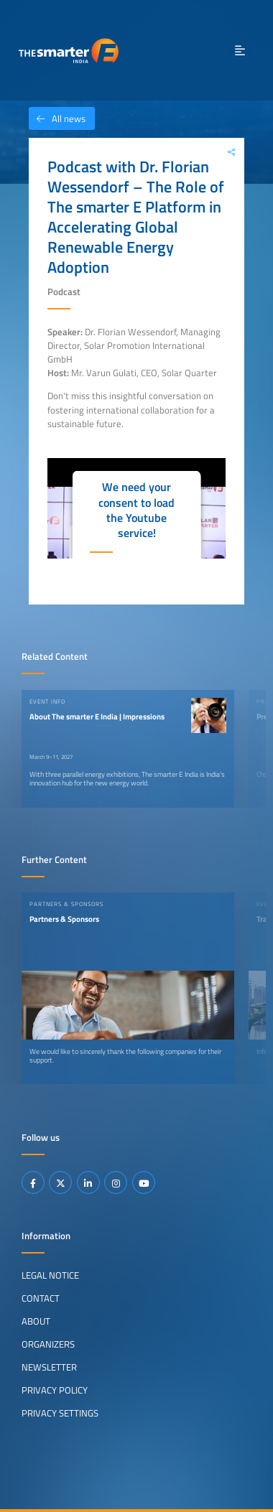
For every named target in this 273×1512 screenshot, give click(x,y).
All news (57, 118)
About (36, 1321)
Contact (41, 1298)
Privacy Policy (55, 1390)
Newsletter (49, 1367)
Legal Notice (50, 1275)
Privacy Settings (60, 1413)
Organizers (48, 1344)
